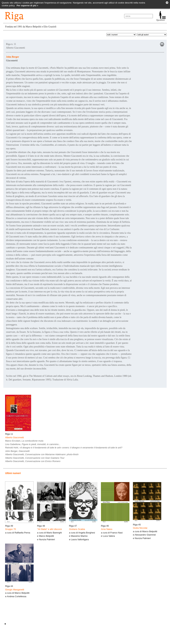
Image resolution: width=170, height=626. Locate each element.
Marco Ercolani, (24, 440)
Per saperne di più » (27, 5)
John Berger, (17, 451)
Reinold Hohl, (63, 447)
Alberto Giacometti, (41, 454)
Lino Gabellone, (32, 444)
